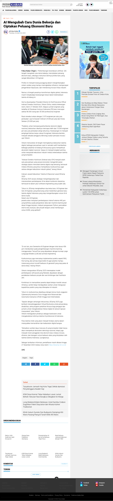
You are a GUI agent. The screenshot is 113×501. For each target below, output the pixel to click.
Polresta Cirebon (95, 10)
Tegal (13, 18)
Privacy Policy (59, 495)
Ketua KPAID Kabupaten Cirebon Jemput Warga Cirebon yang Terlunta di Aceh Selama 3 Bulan (97, 136)
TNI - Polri (66, 10)
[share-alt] (26, 364)
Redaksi (29, 495)
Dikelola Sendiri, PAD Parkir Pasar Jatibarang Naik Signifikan (96, 125)
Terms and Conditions (46, 495)
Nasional (32, 10)
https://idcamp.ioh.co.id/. (58, 345)
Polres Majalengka (13, 10)
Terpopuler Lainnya (94, 142)
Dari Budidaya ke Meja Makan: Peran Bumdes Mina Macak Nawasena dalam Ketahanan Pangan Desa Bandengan (97, 105)
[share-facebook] (48, 32)
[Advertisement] (12, 66)
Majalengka (6, 485)
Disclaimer (68, 495)
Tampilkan (64, 463)
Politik (42, 485)
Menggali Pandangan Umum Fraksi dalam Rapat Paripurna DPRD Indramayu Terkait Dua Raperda (93, 170)
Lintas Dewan (63, 483)
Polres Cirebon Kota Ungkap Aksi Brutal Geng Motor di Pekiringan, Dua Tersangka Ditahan (96, 116)
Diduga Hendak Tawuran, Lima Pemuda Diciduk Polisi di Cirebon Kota (97, 94)
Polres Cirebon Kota (44, 10)
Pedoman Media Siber (79, 495)
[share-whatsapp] (56, 32)
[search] (51, 4)
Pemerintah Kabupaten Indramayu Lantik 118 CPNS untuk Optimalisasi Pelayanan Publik (95, 188)
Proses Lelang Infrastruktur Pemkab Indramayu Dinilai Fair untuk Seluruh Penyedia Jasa (93, 180)
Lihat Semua (35, 474)
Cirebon (24, 10)
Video (105, 10)
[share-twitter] (52, 32)
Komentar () (63, 32)
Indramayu (83, 10)
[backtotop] (57, 479)
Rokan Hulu (57, 10)
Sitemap (36, 495)
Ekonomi (75, 10)
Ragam (8, 18)
